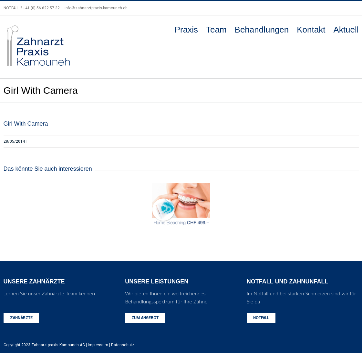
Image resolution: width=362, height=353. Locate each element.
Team (216, 29)
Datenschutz (122, 345)
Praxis (186, 29)
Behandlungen (262, 29)
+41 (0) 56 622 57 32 (41, 8)
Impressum (98, 345)
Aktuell (345, 29)
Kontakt (311, 29)
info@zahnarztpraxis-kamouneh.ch (96, 8)
